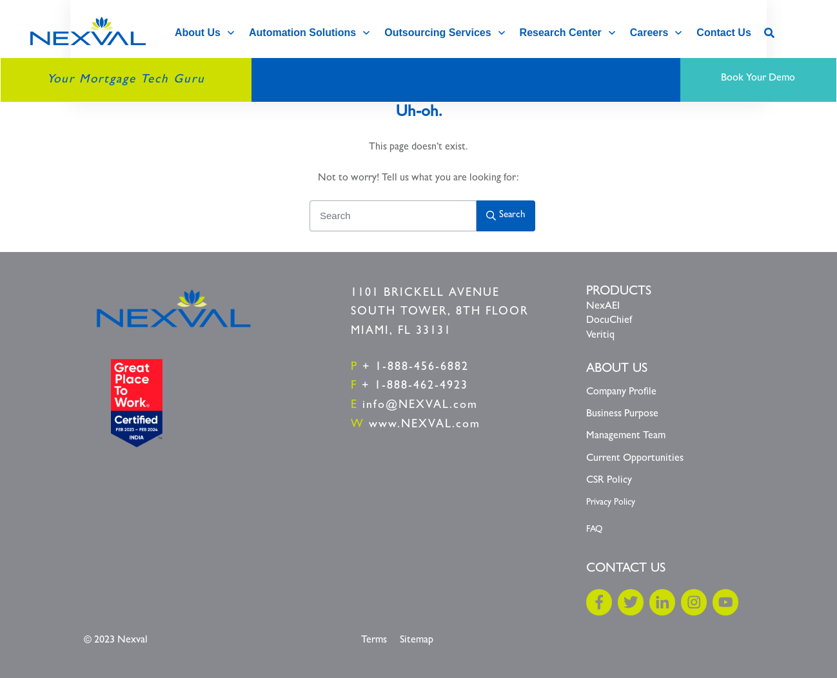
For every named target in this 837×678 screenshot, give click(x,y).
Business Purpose (622, 414)
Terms (374, 640)
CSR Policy (609, 481)
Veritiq (600, 336)
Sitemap (416, 640)
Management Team (625, 436)
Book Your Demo (758, 78)
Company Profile (621, 392)
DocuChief (609, 321)
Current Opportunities (635, 459)
